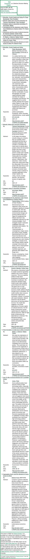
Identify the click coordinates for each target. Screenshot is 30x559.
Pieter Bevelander (17, 49)
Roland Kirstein (5, 11)
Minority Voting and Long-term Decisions (14, 20)
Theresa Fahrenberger (9, 22)
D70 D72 (14, 370)
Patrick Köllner (16, 201)
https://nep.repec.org (11, 543)
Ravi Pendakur (14, 19)
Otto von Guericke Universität (9, 12)
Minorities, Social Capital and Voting (13, 17)
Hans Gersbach (20, 22)
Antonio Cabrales (9, 33)
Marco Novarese (24, 545)
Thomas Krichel (19, 556)
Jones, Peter (12, 40)
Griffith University (20, 551)
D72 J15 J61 (15, 117)
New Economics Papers (8, 3)
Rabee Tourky (19, 37)
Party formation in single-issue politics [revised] (16, 35)
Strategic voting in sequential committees (14, 24)
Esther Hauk (18, 33)
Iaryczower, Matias (8, 25)
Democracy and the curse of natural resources (16, 32)
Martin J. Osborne (10, 37)
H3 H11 (14, 467)
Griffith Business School (7, 551)
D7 (13, 181)
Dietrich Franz (18, 43)
